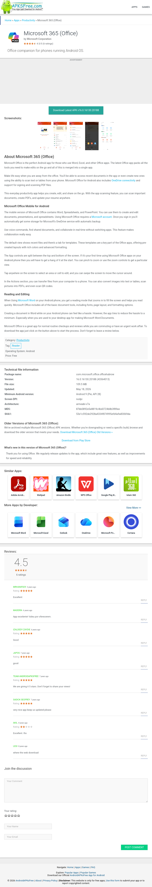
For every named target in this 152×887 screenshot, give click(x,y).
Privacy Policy (50, 880)
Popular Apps (72, 872)
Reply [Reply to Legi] (144, 755)
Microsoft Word (26, 300)
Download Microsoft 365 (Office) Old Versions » (86, 432)
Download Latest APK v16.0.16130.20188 (76, 110)
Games (146, 7)
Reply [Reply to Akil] (144, 736)
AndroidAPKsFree (25, 880)
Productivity (28, 20)
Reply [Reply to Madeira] (144, 619)
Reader (16, 345)
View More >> (133, 507)
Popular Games (88, 872)
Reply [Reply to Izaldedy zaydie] (144, 643)
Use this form (113, 880)
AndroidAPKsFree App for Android (87, 875)
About (38, 880)
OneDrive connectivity (124, 180)
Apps (134, 7)
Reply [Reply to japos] (144, 666)
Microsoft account (101, 216)
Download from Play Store (76, 440)
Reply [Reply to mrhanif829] (144, 600)
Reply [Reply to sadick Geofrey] (144, 713)
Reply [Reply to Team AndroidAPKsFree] (144, 689)
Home (8, 20)
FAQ (93, 867)
